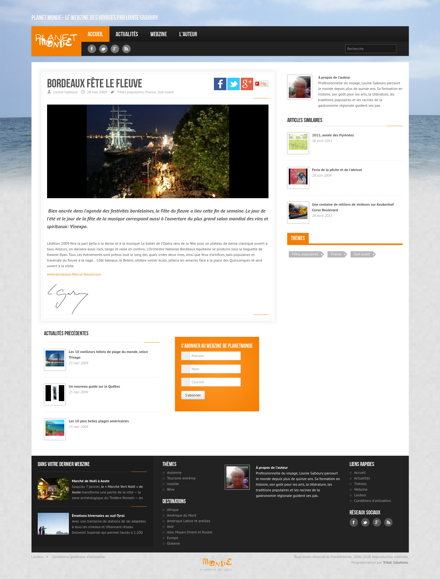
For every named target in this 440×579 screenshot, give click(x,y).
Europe (172, 537)
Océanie (173, 543)
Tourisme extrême (181, 478)
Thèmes (298, 238)
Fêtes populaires (131, 92)
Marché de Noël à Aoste (91, 480)
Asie (170, 526)
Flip (260, 83)
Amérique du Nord (181, 515)
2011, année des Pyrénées (333, 135)
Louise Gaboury (56, 41)
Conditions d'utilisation (372, 500)
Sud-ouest (165, 92)
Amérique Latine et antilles (188, 520)
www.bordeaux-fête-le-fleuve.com (74, 274)
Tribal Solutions (395, 562)
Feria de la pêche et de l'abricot (337, 169)
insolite (173, 483)
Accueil (95, 34)
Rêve (171, 489)
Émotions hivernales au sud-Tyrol (98, 515)
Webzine (158, 34)
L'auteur (188, 34)
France (150, 92)
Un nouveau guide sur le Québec (94, 386)
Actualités (127, 34)
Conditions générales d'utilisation (78, 556)
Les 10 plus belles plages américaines (99, 421)
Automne (174, 472)
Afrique (173, 509)
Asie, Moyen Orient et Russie (189, 532)
